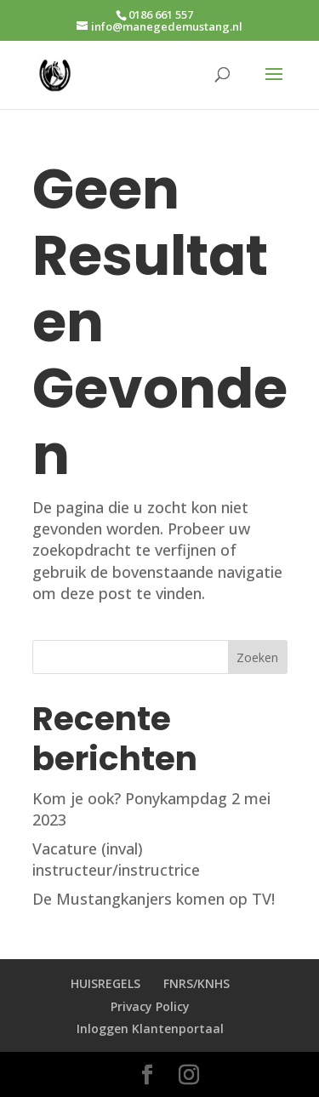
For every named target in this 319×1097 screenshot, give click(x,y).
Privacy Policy (150, 1006)
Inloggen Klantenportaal (150, 1028)
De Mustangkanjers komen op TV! (153, 898)
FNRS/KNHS (196, 983)
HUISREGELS (105, 983)
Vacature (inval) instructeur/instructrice (116, 859)
